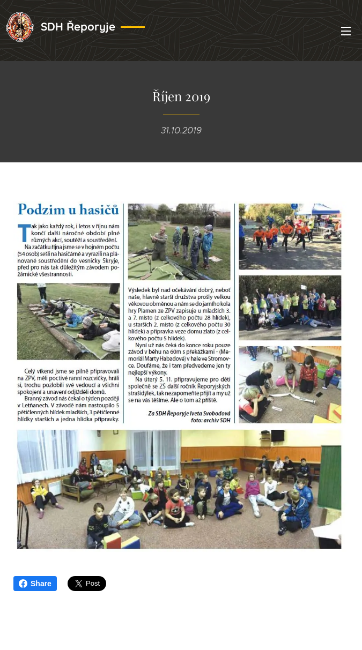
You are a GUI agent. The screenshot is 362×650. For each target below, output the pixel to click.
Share (35, 583)
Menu (346, 31)
